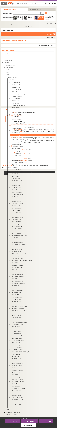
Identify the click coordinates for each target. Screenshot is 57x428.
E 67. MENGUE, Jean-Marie (18, 308)
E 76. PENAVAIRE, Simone (17, 345)
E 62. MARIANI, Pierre (16, 292)
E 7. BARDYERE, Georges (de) (18, 105)
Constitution (8, 58)
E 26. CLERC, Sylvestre (17, 169)
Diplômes (8, 70)
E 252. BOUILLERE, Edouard (18, 123)
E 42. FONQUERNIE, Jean (17, 226)
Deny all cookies (30, 421)
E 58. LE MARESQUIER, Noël (18, 276)
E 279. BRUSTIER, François (18, 139)
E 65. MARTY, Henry (16, 304)
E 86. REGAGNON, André (17, 370)
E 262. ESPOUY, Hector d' (17, 217)
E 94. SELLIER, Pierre (16, 393)
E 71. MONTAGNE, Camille (17, 324)
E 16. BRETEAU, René (16, 132)
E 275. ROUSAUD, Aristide (17, 379)
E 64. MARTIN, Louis (16, 301)
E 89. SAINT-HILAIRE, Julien (18, 381)
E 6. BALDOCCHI (15, 103)
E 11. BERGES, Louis (16, 116)
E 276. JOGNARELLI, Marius (18, 258)
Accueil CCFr (4, 24)
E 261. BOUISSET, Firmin (17, 126)
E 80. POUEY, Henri (16, 356)
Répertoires (10, 409)
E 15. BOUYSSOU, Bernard (18, 130)
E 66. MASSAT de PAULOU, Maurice (19, 306)
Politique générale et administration (11, 53)
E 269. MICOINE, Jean (16, 317)
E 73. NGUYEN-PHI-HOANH (18, 333)
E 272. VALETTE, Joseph (17, 404)
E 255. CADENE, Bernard (17, 146)
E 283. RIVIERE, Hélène (17, 374)
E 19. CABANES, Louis (16, 144)
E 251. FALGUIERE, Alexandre (18, 221)
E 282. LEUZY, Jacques (17, 279)
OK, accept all (12, 421)
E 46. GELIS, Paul (15, 237)
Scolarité (7, 62)
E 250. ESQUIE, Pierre (16, 219)
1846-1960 (12, 80)
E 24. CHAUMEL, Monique (17, 162)
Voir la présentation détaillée (46, 45)
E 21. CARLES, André (16, 153)
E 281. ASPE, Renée (16, 98)
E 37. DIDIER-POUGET (16, 201)
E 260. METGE (15, 313)
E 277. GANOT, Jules (16, 233)
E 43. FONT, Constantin (17, 228)
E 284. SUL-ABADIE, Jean (17, 397)
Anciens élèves (11, 75)
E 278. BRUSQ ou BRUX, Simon (19, 137)
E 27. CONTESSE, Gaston (17, 171)
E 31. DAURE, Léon (16, 185)
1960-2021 (12, 407)
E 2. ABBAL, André (16, 85)
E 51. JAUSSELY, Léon (16, 256)
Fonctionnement (8, 60)
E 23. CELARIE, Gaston (17, 160)
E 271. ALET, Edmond (16, 89)
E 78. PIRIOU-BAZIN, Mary (17, 349)
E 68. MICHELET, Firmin (17, 315)
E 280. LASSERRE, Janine (17, 274)
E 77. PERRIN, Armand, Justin (18, 347)
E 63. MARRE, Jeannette (17, 297)
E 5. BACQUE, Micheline (17, 101)
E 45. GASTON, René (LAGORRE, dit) (20, 235)
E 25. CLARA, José (16, 167)
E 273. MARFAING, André (17, 290)
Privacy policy (29, 425)
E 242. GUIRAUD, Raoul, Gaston (19, 247)
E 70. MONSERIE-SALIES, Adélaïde (19, 322)
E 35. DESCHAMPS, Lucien (17, 194)
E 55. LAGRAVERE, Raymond (18, 265)
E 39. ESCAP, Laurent (16, 212)
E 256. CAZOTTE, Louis (17, 158)
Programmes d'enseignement (13, 412)
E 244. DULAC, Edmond (17, 208)
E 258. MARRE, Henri (16, 294)
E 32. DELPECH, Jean (16, 187)
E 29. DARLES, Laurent (17, 180)
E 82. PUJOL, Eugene (16, 361)
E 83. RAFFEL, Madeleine (17, 363)
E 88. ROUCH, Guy (16, 377)
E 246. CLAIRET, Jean (16, 164)
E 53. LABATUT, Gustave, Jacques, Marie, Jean (22, 260)
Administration (8, 55)
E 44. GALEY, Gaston (16, 231)
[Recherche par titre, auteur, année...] (27, 13)
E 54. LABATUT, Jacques (17, 263)
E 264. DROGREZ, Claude (17, 203)
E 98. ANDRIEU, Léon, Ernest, (18, 94)
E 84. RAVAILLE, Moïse (17, 365)
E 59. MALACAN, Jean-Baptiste (18, 283)
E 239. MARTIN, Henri (16, 299)
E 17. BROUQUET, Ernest (17, 135)
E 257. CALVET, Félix (16, 148)
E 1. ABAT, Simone (16, 82)
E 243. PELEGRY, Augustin (17, 342)
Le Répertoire (35, 10)
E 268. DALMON (15, 176)
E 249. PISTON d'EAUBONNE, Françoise (21, 352)
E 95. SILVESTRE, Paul (17, 395)
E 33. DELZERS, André (16, 190)
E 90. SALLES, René (16, 383)
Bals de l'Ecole (9, 67)
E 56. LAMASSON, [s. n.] (17, 267)
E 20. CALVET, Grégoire (17, 151)
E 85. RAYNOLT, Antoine (17, 368)
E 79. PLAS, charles (16, 354)
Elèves (7, 72)
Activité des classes (10, 65)
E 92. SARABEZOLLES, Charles (18, 388)
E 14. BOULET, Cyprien (17, 128)
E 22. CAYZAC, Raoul (16, 155)
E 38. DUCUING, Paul (16, 205)
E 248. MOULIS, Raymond (17, 329)
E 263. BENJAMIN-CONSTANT (18, 110)
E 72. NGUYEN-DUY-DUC (17, 331)
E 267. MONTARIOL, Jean (17, 326)
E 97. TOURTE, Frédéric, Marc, (18, 402)
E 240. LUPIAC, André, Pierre (18, 281)
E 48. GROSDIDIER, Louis (17, 242)
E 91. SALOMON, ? (16, 386)
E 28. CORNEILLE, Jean (17, 174)
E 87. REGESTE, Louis (16, 372)
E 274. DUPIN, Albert (16, 210)
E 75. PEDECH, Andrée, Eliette (18, 340)
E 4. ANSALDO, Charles (17, 96)
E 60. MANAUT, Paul (16, 285)
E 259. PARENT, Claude (17, 338)
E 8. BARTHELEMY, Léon (17, 107)
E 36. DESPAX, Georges (17, 196)
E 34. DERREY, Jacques (17, 192)
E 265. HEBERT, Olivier (17, 249)
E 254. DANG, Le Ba (16, 178)
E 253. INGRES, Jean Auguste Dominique (21, 253)
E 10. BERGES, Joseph (17, 114)
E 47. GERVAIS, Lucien (17, 240)
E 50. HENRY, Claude (16, 251)
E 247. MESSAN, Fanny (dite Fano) (19, 310)
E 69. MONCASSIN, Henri (17, 320)
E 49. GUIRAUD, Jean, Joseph (18, 244)
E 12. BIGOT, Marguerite (17, 119)
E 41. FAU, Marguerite (16, 224)
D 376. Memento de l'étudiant (13, 414)
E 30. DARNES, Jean (16, 183)
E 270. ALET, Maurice (16, 91)
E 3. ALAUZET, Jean (16, 87)
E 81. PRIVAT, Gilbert (16, 358)
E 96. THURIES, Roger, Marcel (18, 399)
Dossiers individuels (12, 77)
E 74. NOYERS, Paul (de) (17, 336)
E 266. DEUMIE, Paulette (17, 199)
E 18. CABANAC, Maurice (17, 142)
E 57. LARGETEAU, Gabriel (17, 272)
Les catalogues (9, 9)
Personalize (46, 421)
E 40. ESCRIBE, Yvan (16, 215)
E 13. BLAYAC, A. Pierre (17, 121)
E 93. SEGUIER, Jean (16, 390)
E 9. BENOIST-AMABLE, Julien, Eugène (20, 112)
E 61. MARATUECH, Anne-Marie (19, 288)
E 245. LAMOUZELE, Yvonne (18, 269)
